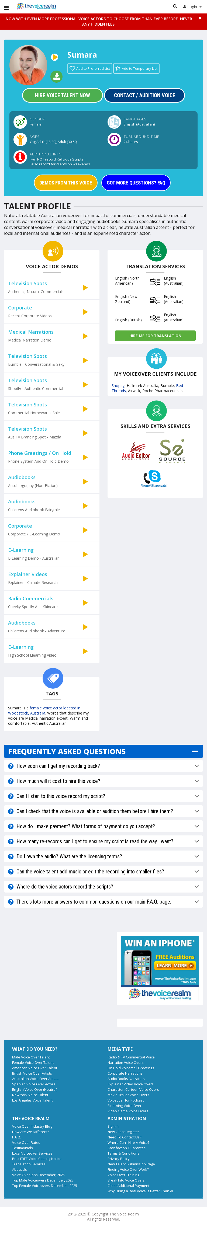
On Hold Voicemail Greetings (131, 1067)
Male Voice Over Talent (31, 1057)
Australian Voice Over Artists (35, 1078)
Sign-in (113, 1126)
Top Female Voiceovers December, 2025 (44, 1185)
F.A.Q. (16, 1137)
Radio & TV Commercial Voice (131, 1057)
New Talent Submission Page (131, 1164)
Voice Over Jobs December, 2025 (38, 1174)
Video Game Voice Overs (128, 1111)
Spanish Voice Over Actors (33, 1084)
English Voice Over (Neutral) (34, 1089)
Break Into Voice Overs (126, 1180)
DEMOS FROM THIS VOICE (65, 183)
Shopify (118, 385)
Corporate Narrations (125, 1073)
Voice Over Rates (26, 1142)
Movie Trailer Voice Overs (128, 1094)
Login (192, 6)
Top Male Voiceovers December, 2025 (42, 1180)
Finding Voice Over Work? (128, 1169)
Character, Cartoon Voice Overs (133, 1089)
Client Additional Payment (128, 1185)
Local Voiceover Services (32, 1153)
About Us (19, 1169)
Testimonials (22, 1147)
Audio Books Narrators (126, 1078)
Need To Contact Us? (124, 1137)
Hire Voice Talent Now (62, 95)
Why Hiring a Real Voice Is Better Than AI (140, 1191)
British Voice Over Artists (32, 1073)
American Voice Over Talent (34, 1067)
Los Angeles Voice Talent (32, 1100)
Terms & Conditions (123, 1153)
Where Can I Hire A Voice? (128, 1142)
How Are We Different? (30, 1131)
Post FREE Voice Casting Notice (36, 1158)
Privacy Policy (119, 1158)
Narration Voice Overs (126, 1062)
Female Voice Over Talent (33, 1062)
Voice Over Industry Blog (32, 1126)
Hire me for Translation (155, 335)
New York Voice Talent (30, 1094)
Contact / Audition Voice (144, 95)
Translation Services (29, 1164)
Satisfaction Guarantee (127, 1147)
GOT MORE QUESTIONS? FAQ (136, 183)
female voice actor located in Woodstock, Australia (44, 710)
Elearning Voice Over (125, 1105)
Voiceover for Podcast (126, 1100)
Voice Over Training (123, 1174)
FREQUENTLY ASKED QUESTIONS (67, 751)
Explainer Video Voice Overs (131, 1084)
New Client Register (123, 1131)
